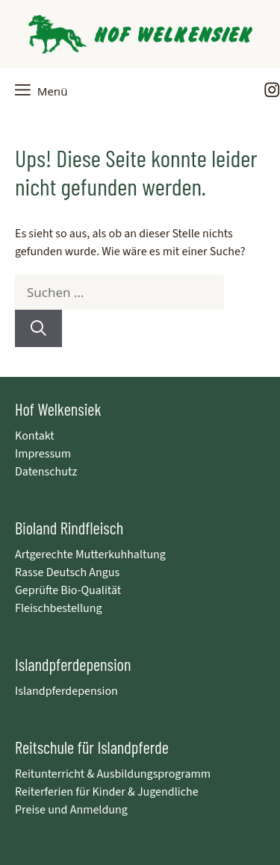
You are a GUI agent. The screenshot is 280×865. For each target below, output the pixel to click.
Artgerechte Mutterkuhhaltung (90, 554)
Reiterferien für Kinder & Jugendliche (107, 792)
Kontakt (35, 436)
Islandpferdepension (66, 691)
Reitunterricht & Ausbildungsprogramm (113, 774)
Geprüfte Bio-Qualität (68, 590)
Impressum (43, 454)
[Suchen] (38, 328)
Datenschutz (46, 471)
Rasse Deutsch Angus (67, 572)
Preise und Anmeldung (71, 810)
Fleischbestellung (58, 608)
